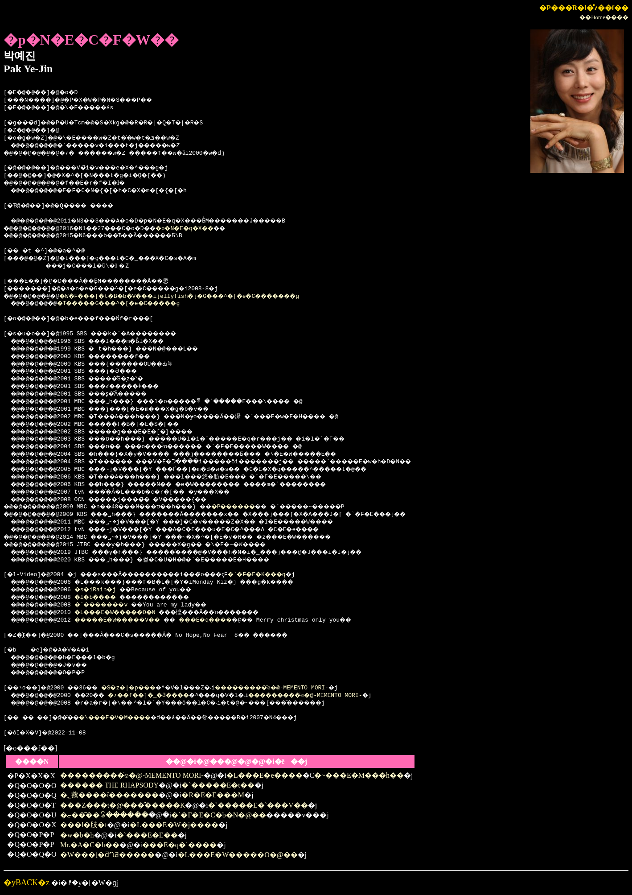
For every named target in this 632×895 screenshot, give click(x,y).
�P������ (263, 507)
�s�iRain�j (102, 590)
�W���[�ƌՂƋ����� (107, 854)
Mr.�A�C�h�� (89, 845)
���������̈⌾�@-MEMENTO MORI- (306, 688)
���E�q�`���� (179, 845)
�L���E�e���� (264, 775)
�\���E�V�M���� (132, 718)
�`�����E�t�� (217, 785)
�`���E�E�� (147, 835)
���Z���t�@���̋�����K (122, 805)
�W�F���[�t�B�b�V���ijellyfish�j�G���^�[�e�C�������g (201, 297)
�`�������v (111, 605)
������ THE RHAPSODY (109, 785)
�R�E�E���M (212, 795)
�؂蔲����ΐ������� (109, 795)
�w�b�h (77, 835)
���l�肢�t (83, 825)
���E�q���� (233, 620)
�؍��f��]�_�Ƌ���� (165, 696)
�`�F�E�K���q (290, 575)
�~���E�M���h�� (359, 775)
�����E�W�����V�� (130, 620)
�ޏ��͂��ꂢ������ (104, 815)
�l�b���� (104, 598)
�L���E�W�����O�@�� (238, 854)
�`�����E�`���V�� (258, 805)
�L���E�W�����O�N (127, 613)
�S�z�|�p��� (142, 688)
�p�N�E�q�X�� (207, 229)
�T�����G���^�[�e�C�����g (134, 304)
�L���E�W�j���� (174, 825)
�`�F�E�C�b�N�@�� (218, 815)
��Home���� (603, 17)
